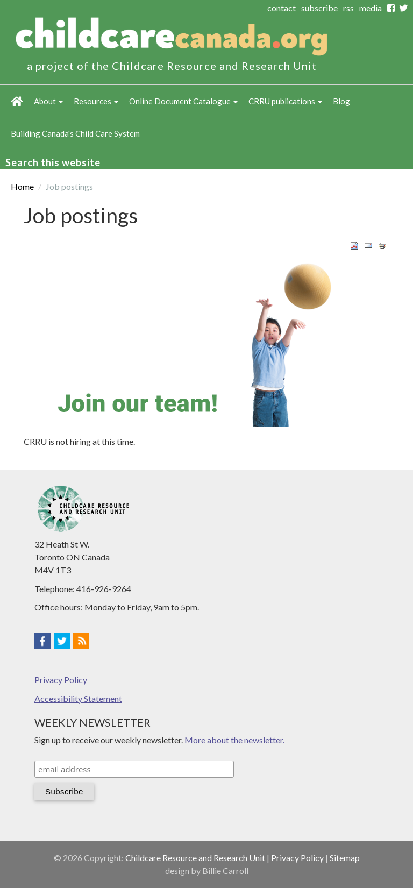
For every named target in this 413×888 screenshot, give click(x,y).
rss (348, 8)
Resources (96, 101)
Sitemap (345, 858)
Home (17, 101)
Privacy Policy (60, 679)
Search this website (53, 162)
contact (281, 8)
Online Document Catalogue (183, 101)
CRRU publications (285, 101)
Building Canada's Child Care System (75, 133)
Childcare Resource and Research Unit (195, 858)
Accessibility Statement (78, 698)
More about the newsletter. (234, 740)
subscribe (319, 8)
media (370, 8)
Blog (341, 101)
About (48, 101)
